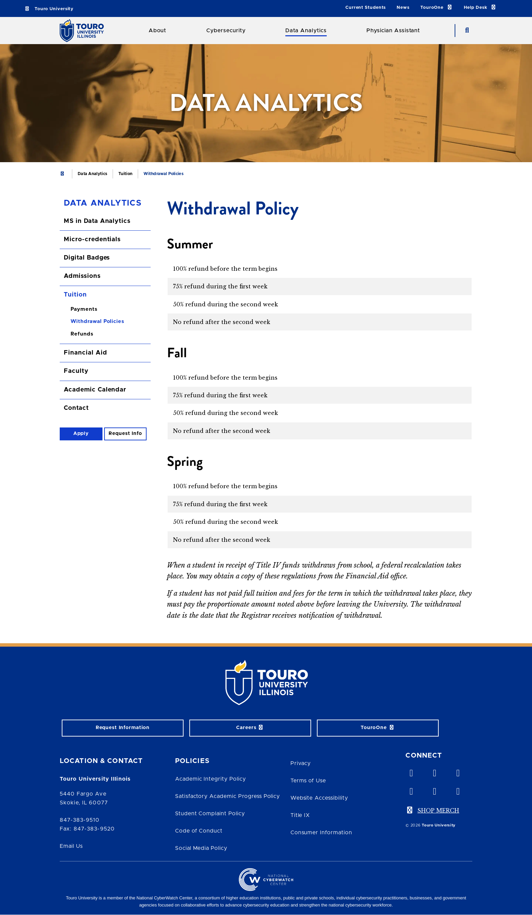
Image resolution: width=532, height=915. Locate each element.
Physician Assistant (393, 30)
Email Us (71, 846)
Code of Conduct (199, 831)
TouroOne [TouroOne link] (436, 7)
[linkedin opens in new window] (457, 771)
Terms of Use (308, 780)
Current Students (365, 7)
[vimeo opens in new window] (410, 771)
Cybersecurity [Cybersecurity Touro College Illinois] (225, 30)
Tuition (125, 174)
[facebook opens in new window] (410, 789)
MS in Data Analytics (97, 221)
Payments (84, 309)
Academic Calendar (95, 390)
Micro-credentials (92, 239)
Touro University (49, 9)
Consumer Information (321, 832)
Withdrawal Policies (97, 321)
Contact (76, 408)
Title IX (300, 815)
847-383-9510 (79, 820)
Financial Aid (85, 353)
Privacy (300, 763)
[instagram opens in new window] (457, 789)
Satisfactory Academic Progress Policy (227, 796)
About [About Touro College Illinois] (158, 30)
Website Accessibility (319, 798)
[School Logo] (84, 30)
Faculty (76, 371)
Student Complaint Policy (210, 813)
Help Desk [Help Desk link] (480, 7)
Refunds (82, 334)
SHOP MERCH (438, 810)
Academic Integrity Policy (210, 779)
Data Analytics (305, 30)
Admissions (82, 276)
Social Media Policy (201, 848)
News (403, 7)
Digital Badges (87, 258)
